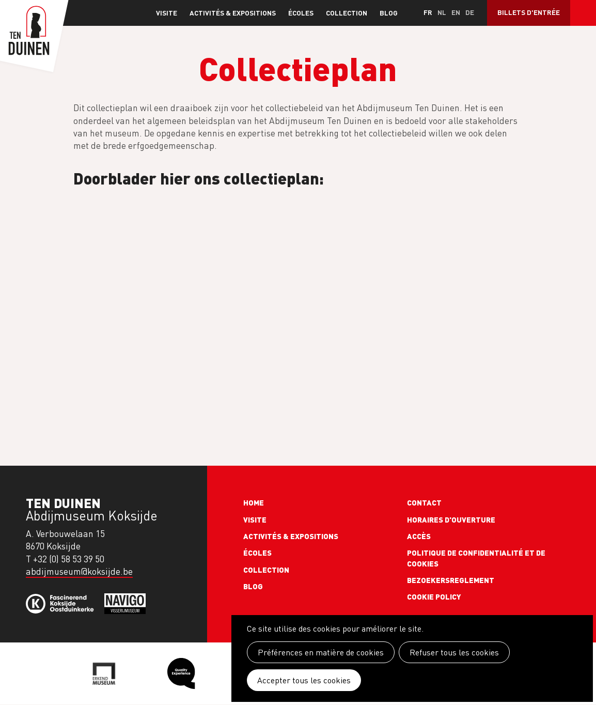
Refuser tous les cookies (454, 652)
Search (583, 13)
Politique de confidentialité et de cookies (476, 558)
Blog (389, 12)
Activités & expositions (233, 12)
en (455, 12)
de (469, 12)
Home (253, 502)
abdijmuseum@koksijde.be (79, 571)
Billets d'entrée (528, 12)
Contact (424, 502)
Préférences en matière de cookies (321, 652)
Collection (346, 12)
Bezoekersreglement (450, 580)
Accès (419, 536)
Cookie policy (434, 596)
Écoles (300, 12)
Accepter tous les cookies (304, 680)
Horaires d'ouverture (451, 519)
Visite (166, 12)
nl (441, 12)
